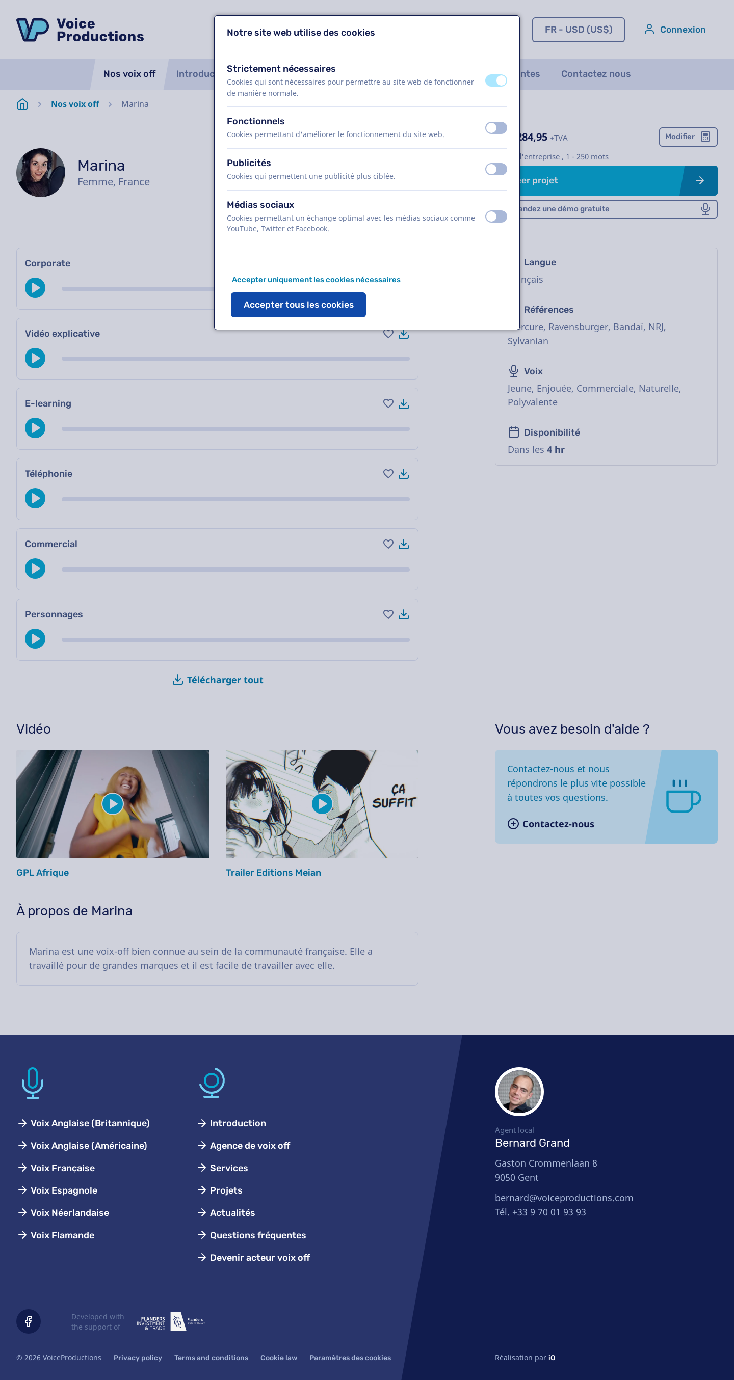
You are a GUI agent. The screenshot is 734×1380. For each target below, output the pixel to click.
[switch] (496, 80)
